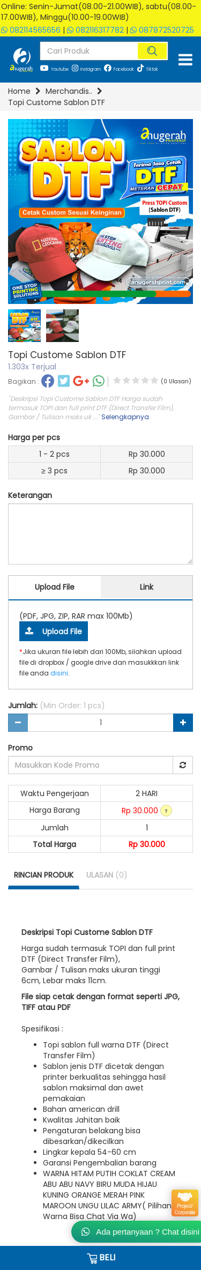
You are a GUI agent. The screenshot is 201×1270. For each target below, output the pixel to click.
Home (19, 91)
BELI (100, 1257)
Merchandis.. (69, 91)
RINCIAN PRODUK (43, 875)
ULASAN (107, 875)
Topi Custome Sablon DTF (56, 102)
